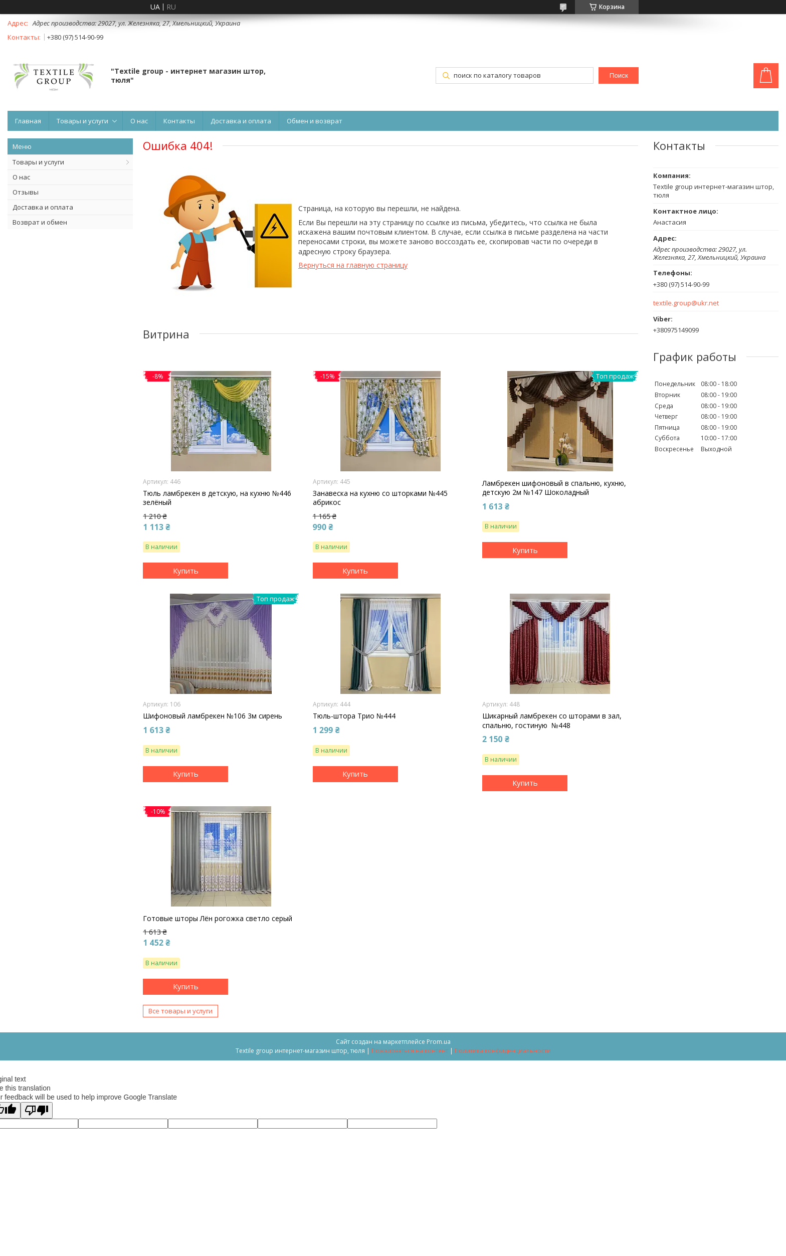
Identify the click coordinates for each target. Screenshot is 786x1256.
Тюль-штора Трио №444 (354, 716)
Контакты (179, 120)
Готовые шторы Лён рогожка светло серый (217, 918)
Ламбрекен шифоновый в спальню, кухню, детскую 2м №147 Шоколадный (554, 488)
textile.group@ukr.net (686, 303)
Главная (28, 120)
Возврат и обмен (40, 222)
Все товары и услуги (180, 1010)
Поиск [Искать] (619, 75)
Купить (186, 571)
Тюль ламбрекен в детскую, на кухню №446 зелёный (217, 498)
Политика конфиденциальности (503, 1050)
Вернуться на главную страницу (353, 265)
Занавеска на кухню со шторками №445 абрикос (380, 498)
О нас (139, 120)
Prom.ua (439, 1041)
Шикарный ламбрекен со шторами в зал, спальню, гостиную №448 (552, 720)
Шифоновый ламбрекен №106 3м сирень (212, 716)
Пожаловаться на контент (409, 1050)
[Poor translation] (37, 1110)
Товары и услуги (82, 120)
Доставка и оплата (241, 120)
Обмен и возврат (314, 120)
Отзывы (26, 192)
